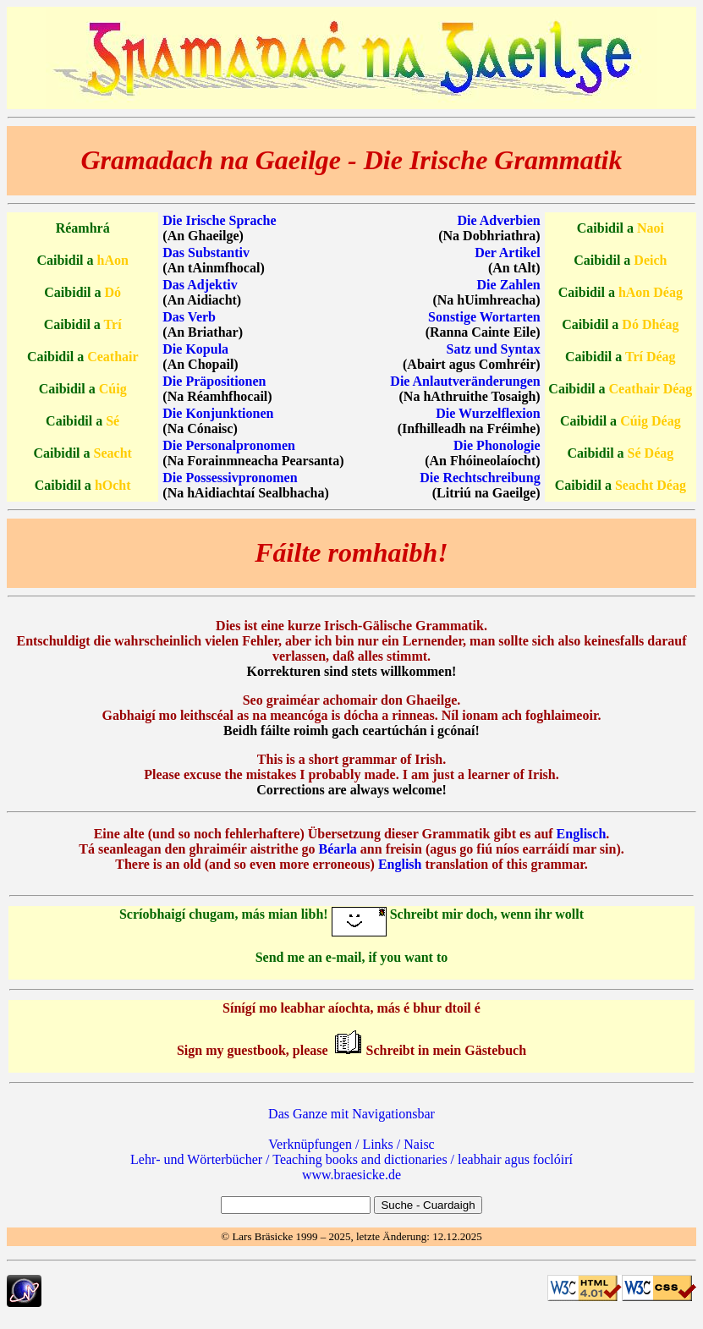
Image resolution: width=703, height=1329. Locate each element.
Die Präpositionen (214, 381)
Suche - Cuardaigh (428, 1205)
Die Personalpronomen (228, 445)
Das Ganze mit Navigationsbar (351, 1114)
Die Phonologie (497, 445)
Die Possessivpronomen (229, 477)
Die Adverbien (498, 220)
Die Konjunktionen (217, 413)
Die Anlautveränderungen (465, 381)
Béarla (338, 849)
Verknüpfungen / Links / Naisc (351, 1144)
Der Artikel (507, 252)
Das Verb (189, 317)
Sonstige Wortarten (484, 317)
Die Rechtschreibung (480, 477)
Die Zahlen (509, 284)
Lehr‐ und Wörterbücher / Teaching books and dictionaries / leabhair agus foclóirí (351, 1159)
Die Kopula (195, 349)
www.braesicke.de (351, 1174)
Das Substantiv (206, 252)
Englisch (582, 834)
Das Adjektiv (199, 284)
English (400, 864)
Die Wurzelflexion (488, 413)
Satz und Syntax (494, 349)
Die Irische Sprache (219, 220)
